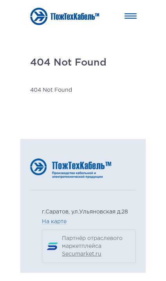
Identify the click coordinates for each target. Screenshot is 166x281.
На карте (54, 221)
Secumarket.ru (81, 254)
